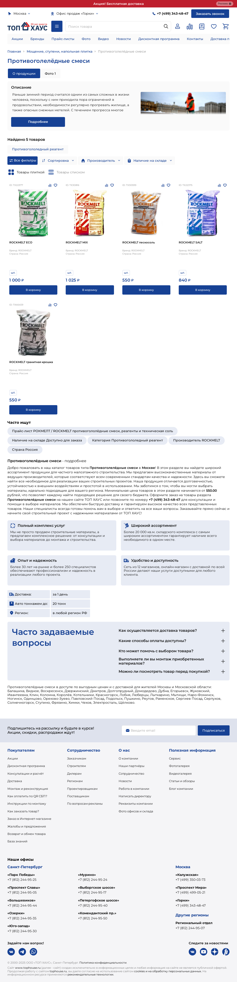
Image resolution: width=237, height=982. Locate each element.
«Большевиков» (21, 900)
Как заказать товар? (23, 811)
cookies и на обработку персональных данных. (168, 971)
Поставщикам (78, 796)
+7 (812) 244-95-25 (21, 880)
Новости (123, 39)
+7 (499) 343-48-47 (190, 905)
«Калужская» (186, 875)
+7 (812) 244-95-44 (22, 905)
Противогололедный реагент (38, 149)
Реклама (224, 3)
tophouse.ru (58, 971)
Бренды (37, 39)
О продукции (24, 73)
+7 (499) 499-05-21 (190, 892)
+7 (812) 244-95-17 (92, 892)
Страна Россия (25, 449)
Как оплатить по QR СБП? (27, 796)
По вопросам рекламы (85, 803)
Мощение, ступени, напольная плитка (59, 51)
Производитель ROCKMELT (196, 440)
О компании (128, 758)
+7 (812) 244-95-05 (22, 892)
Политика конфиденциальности (103, 962)
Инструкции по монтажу (26, 803)
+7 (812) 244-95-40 (92, 905)
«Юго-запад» (18, 926)
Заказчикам (76, 758)
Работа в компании (134, 788)
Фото (86, 39)
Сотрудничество (131, 773)
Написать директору (135, 796)
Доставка (14, 781)
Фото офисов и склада (136, 811)
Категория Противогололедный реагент (127, 440)
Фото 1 (50, 73)
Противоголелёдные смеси (122, 51)
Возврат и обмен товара (26, 834)
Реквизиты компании (136, 803)
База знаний (17, 841)
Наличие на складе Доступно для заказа (47, 440)
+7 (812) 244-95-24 (92, 880)
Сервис (175, 758)
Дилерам (74, 773)
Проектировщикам (82, 788)
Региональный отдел (193, 923)
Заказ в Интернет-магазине (29, 819)
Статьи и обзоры (182, 781)
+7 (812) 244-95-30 (22, 931)
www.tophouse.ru (28, 967)
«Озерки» (16, 913)
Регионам (75, 781)
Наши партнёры (131, 766)
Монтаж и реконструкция (27, 788)
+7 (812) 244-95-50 (92, 918)
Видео (103, 39)
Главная (14, 51)
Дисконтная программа (158, 39)
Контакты (195, 39)
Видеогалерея (180, 773)
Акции (17, 39)
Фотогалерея (179, 766)
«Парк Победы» (21, 875)
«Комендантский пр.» (97, 913)
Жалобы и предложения (26, 826)
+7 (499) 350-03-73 (190, 880)
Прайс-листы (63, 39)
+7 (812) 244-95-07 (190, 928)
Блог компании (181, 788)
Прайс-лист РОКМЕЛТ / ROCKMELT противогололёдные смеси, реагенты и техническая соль (92, 431)
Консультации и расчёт (25, 773)
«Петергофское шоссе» (98, 900)
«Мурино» (87, 875)
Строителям (76, 766)
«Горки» (182, 900)
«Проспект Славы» (23, 887)
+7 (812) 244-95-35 (21, 918)
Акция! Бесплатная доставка (118, 4)
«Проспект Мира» (191, 887)
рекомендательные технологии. (91, 974)
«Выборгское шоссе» (96, 887)
